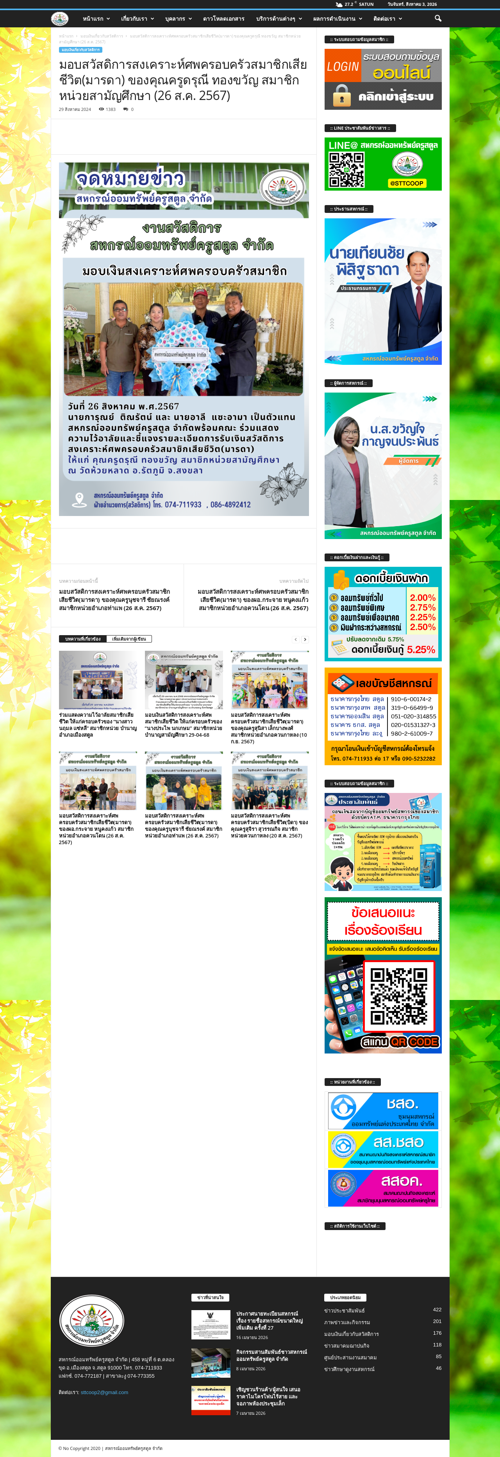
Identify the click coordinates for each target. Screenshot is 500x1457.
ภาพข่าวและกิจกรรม (347, 1322)
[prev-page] (296, 639)
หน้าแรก (96, 18)
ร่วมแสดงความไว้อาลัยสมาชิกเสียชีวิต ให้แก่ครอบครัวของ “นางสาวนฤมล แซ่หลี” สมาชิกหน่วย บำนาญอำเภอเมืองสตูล (98, 724)
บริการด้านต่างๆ (279, 18)
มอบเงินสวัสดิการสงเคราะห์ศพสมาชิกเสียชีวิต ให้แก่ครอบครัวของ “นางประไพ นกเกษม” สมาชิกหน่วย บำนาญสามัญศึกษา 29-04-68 (183, 724)
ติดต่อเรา (387, 18)
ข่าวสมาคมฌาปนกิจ (347, 1346)
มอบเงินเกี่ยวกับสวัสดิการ (101, 36)
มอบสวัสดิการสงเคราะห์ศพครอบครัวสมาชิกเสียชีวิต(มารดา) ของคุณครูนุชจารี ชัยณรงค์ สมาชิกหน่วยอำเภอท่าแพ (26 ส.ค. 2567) (114, 599)
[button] (437, 18)
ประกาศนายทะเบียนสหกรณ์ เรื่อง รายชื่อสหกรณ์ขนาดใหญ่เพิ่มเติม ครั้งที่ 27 (269, 1320)
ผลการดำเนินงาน (337, 18)
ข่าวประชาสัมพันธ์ (344, 1311)
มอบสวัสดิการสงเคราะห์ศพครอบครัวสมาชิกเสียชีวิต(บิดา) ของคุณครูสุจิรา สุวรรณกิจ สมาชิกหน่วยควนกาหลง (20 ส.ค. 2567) (269, 825)
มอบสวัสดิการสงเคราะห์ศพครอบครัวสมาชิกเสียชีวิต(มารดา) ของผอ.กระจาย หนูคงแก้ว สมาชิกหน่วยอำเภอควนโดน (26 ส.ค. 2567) (253, 599)
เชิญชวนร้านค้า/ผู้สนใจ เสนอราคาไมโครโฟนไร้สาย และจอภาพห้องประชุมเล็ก (268, 1396)
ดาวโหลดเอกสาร (224, 18)
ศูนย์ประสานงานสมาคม (350, 1358)
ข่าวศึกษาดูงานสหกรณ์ (349, 1369)
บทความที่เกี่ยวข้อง (82, 639)
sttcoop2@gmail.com (105, 1392)
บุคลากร (178, 18)
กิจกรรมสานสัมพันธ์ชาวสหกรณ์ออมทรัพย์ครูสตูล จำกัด (271, 1355)
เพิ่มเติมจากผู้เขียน (129, 639)
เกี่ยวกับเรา (137, 18)
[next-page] (305, 639)
